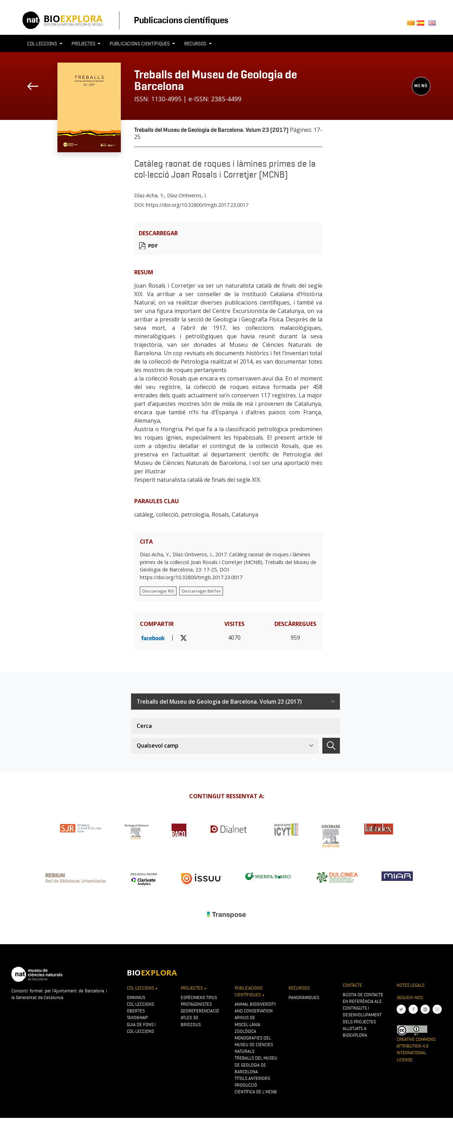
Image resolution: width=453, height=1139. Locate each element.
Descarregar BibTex (201, 591)
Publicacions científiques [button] (140, 43)
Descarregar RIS (158, 591)
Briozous (191, 1024)
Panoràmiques (303, 997)
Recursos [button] (195, 43)
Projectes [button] (84, 43)
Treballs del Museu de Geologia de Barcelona (215, 80)
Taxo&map (137, 1017)
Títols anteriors (252, 1078)
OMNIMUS (136, 997)
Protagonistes (196, 1004)
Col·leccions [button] (42, 43)
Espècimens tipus (199, 997)
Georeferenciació (200, 1010)
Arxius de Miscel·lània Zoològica (247, 1024)
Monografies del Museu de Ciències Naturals (254, 1044)
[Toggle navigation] (326, 56)
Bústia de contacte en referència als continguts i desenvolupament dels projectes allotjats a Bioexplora (363, 1015)
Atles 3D (189, 1017)
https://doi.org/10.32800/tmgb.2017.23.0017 (197, 204)
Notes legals (410, 985)
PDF (153, 245)
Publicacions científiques (181, 20)
